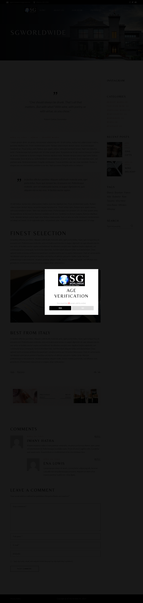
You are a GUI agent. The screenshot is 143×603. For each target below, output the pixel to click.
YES (60, 308)
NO (83, 308)
